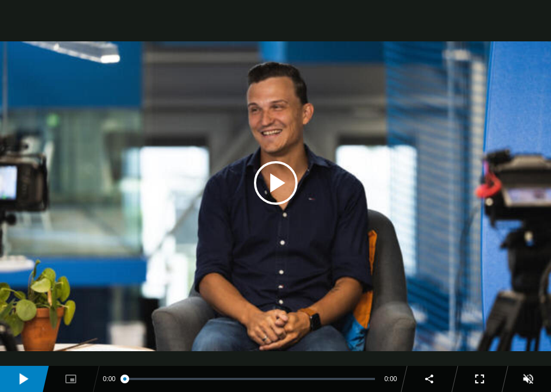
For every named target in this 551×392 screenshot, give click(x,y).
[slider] (250, 379)
